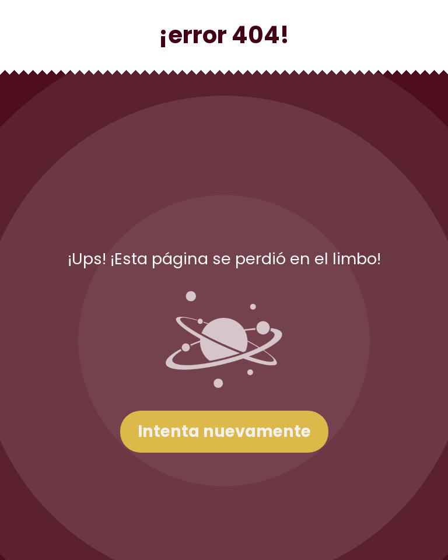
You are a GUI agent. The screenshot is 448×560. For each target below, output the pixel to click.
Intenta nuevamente (224, 431)
